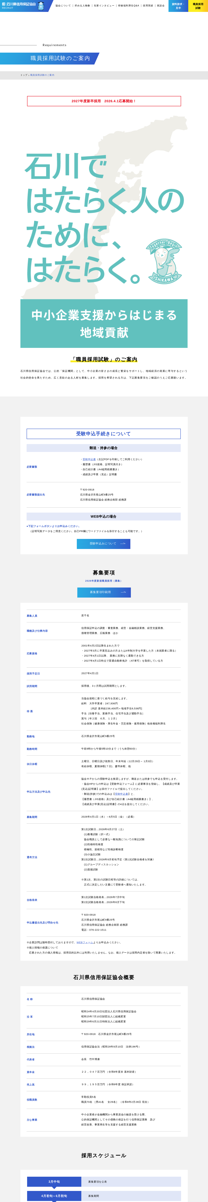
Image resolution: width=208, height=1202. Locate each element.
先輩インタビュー (104, 6)
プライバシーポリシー (168, 1171)
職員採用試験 (198, 6)
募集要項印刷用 (100, 359)
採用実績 (148, 6)
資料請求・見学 (178, 6)
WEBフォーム (85, 710)
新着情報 (125, 1151)
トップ (24, 75)
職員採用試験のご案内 (133, 1178)
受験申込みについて (103, 311)
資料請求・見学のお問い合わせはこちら (104, 1118)
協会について (63, 6)
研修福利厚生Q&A (128, 6)
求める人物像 (82, 6)
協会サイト (162, 1178)
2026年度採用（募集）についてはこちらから (100, 1086)
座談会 (161, 6)
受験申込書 (89, 227)
